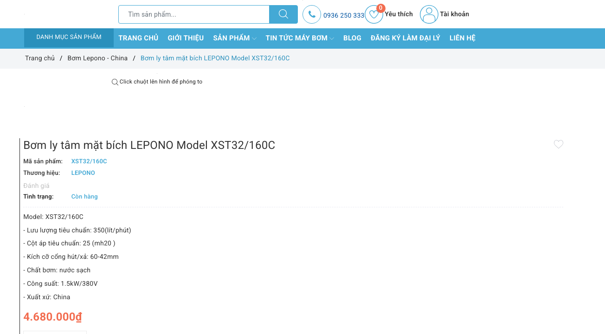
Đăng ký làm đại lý (405, 38)
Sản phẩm (234, 38)
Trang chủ (138, 38)
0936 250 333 (344, 15)
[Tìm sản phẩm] (194, 14)
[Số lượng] (292, 290)
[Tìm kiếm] (283, 14)
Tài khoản (444, 14)
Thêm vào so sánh (287, 310)
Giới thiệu (185, 38)
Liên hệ (463, 38)
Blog (352, 38)
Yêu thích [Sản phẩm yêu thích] (389, 14)
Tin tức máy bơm (300, 38)
